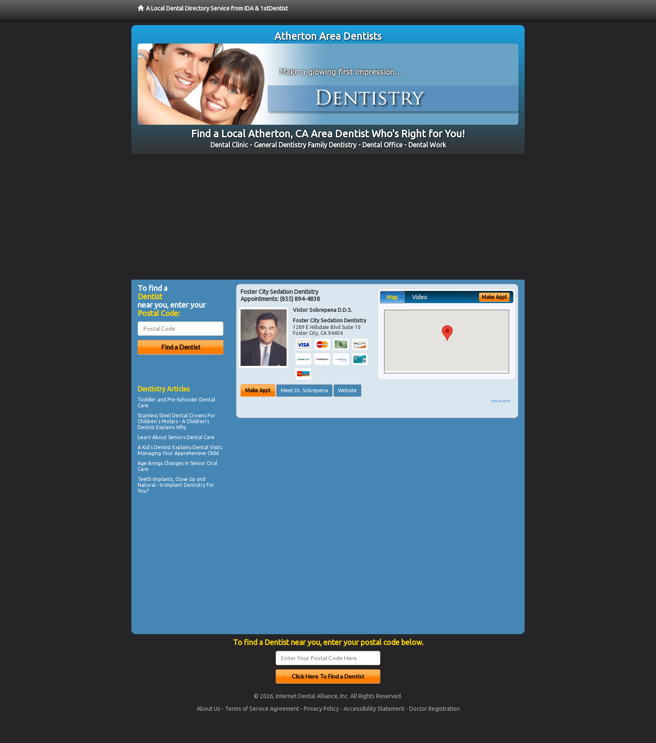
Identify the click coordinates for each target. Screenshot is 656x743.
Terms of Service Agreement (262, 708)
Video (419, 297)
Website (347, 390)
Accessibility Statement (374, 708)
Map (392, 297)
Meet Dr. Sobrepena (304, 390)
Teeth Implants (155, 479)
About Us (208, 708)
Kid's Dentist (156, 447)
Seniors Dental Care (191, 437)
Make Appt (258, 390)
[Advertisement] (328, 216)
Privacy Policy (321, 708)
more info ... (502, 400)
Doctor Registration (434, 708)
